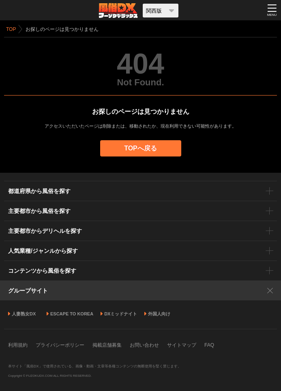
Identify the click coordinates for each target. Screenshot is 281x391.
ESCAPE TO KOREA (71, 313)
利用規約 (18, 345)
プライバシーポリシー (60, 345)
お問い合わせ (144, 345)
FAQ (209, 345)
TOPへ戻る (140, 148)
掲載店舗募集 (107, 345)
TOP (11, 29)
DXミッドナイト (120, 313)
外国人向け (159, 313)
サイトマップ (181, 345)
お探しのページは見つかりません (62, 29)
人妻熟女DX (24, 313)
